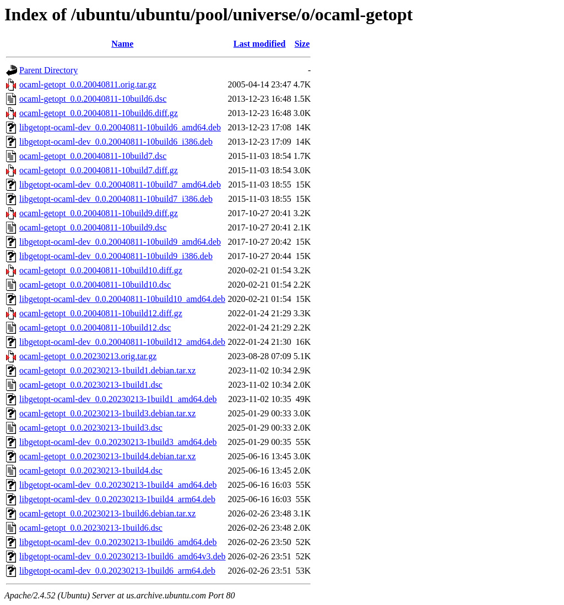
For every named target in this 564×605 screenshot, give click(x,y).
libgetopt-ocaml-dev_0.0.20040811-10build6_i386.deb (116, 141)
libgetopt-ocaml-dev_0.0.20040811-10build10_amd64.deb (122, 299)
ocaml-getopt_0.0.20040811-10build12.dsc (95, 327)
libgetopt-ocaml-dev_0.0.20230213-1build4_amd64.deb (118, 485)
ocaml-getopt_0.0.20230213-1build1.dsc (90, 384)
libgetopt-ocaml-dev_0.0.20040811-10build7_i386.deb (116, 199)
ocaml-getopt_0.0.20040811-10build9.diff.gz (98, 213)
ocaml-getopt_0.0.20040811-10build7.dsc (92, 156)
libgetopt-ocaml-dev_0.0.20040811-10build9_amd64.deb (120, 241)
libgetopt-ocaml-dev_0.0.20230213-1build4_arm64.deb (117, 499)
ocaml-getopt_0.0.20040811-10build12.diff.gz (100, 313)
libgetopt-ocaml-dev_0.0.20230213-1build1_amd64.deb (118, 399)
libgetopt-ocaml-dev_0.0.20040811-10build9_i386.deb (116, 256)
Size (302, 43)
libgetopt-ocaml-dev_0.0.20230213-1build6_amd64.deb (118, 542)
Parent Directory (48, 70)
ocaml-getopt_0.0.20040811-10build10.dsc (95, 284)
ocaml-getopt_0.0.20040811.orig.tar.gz (87, 84)
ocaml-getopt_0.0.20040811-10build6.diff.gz (98, 113)
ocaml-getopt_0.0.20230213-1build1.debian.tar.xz (107, 370)
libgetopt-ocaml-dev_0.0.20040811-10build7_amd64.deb (120, 184)
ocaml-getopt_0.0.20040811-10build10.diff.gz (100, 270)
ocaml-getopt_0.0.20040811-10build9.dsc (92, 227)
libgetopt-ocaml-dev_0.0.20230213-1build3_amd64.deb (118, 442)
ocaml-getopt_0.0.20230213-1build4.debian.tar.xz (107, 456)
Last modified (260, 43)
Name (122, 43)
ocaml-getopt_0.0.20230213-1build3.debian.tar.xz (107, 413)
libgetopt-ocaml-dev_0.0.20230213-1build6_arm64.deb (117, 570)
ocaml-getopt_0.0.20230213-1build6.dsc (90, 527)
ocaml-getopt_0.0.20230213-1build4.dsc (90, 470)
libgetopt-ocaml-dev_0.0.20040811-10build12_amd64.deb (122, 341)
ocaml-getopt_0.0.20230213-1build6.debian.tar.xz (107, 513)
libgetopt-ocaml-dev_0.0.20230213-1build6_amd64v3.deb (122, 556)
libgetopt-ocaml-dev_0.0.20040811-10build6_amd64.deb (120, 127)
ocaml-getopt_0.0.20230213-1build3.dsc (90, 427)
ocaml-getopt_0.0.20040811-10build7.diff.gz (98, 170)
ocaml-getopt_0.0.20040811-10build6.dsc (92, 98)
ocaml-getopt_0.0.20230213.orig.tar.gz (87, 356)
